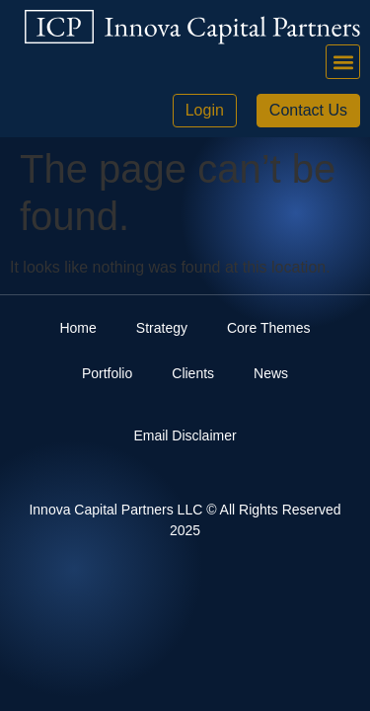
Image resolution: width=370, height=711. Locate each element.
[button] (343, 61)
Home (77, 328)
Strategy (161, 328)
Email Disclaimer (184, 435)
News (271, 373)
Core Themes (269, 328)
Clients (193, 373)
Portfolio (107, 373)
